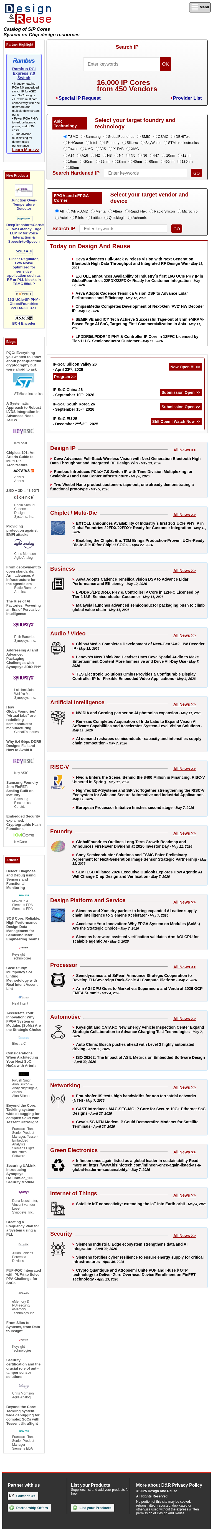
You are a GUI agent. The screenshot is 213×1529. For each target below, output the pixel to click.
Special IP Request (80, 98)
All (62, 211)
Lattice (96, 218)
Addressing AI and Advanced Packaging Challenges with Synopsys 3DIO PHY (23, 658)
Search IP (127, 47)
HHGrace (75, 143)
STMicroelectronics (183, 143)
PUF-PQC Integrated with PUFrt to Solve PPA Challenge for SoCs (23, 1276)
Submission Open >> (181, 392)
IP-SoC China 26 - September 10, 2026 (73, 392)
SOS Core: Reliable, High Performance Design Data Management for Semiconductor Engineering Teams (23, 928)
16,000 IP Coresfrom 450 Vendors (127, 85)
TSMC (73, 136)
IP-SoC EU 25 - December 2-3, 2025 (75, 421)
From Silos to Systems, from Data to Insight (23, 1327)
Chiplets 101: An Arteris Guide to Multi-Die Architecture (20, 459)
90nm (169, 161)
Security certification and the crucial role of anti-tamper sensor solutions (23, 1368)
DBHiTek (183, 136)
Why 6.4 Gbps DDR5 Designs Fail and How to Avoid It (23, 745)
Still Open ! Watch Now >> (176, 421)
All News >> (184, 450)
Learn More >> (25, 150)
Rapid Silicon (164, 211)
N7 (156, 155)
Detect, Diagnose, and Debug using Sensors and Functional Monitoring (21, 879)
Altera (117, 211)
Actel (64, 218)
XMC (135, 149)
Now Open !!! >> (185, 367)
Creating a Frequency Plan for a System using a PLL (22, 1228)
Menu (200, 7)
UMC (89, 149)
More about (169, 1485)
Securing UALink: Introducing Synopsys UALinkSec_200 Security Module (21, 1173)
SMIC (146, 136)
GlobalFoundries (121, 136)
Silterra (132, 143)
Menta (100, 211)
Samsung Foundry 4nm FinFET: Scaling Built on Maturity (22, 788)
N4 (121, 155)
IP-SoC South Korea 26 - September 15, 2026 (74, 407)
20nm (88, 161)
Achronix (140, 218)
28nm (121, 161)
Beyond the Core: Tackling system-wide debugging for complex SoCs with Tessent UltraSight (23, 1113)
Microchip (190, 211)
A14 (71, 155)
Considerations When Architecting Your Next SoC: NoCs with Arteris (22, 1059)
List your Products (92, 1507)
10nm (170, 155)
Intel (93, 143)
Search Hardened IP (76, 173)
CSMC (163, 136)
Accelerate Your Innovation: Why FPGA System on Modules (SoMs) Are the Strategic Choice (23, 1021)
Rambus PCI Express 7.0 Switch (24, 73)
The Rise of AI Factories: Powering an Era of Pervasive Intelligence (23, 607)
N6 (145, 155)
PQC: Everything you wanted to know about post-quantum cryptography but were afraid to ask (23, 361)
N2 (97, 155)
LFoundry (112, 143)
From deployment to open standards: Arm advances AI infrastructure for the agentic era (23, 575)
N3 (109, 155)
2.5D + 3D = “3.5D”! (22, 490)
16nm (72, 161)
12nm (187, 155)
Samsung (93, 136)
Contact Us (22, 1496)
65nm (153, 161)
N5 (133, 155)
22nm (105, 161)
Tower (73, 149)
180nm (73, 167)
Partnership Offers (28, 1507)
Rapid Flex (138, 211)
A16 (85, 155)
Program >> (65, 376)
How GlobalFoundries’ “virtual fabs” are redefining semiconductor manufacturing (21, 717)
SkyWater (153, 143)
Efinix (79, 218)
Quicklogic (117, 218)
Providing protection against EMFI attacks (22, 530)
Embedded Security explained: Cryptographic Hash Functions (23, 822)
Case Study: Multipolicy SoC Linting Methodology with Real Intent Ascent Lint (22, 978)
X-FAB (118, 149)
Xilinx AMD (79, 211)
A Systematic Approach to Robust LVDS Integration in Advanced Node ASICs (23, 411)
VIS (103, 149)
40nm (137, 161)
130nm (187, 161)
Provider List (187, 98)
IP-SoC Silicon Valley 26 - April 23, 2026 (75, 367)
